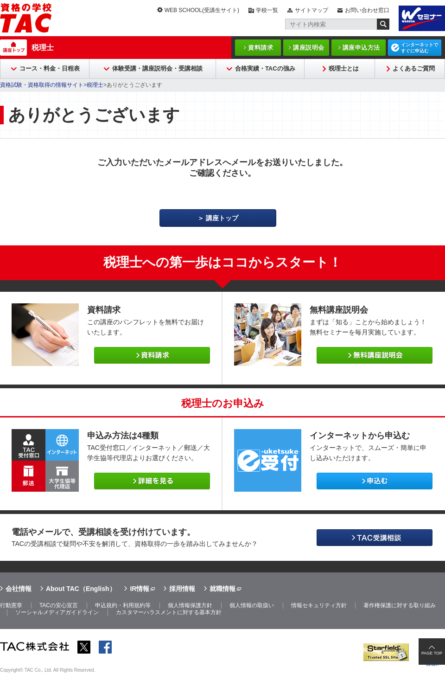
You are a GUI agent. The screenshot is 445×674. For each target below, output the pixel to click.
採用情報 (182, 588)
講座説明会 (308, 47)
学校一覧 (267, 10)
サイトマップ (311, 10)
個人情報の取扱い (251, 605)
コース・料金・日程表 (49, 68)
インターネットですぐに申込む (419, 47)
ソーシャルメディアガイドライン (57, 612)
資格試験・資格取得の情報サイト (41, 85)
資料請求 (260, 47)
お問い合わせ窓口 (367, 10)
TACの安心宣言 (58, 605)
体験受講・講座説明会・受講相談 (157, 68)
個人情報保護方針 (190, 605)
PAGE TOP (431, 653)
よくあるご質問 (414, 68)
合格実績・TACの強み (265, 68)
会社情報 (19, 588)
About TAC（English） (81, 588)
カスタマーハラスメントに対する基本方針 (169, 612)
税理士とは (344, 68)
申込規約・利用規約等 (123, 605)
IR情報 (139, 588)
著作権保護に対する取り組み (399, 605)
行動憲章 (11, 605)
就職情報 (222, 588)
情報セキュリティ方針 (319, 605)
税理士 (43, 47)
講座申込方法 (361, 47)
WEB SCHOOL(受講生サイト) (202, 10)
